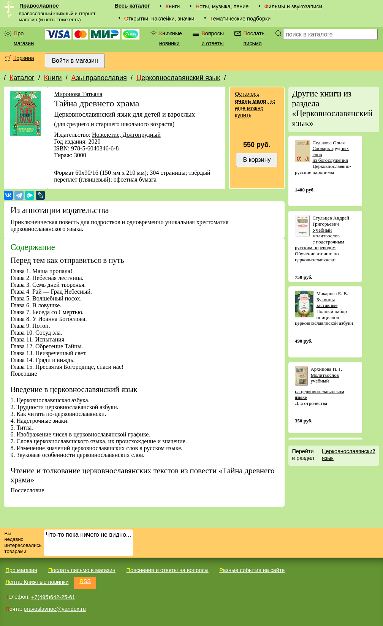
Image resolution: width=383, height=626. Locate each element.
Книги (173, 6)
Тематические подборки (240, 19)
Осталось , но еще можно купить (255, 104)
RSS (85, 581)
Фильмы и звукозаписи (293, 6)
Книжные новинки (170, 38)
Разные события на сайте (252, 570)
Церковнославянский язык (178, 78)
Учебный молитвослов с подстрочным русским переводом (319, 239)
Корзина (23, 58)
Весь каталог (132, 6)
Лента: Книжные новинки (36, 582)
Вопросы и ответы (212, 38)
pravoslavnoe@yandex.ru (54, 609)
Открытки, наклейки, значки (159, 19)
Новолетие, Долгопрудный (126, 134)
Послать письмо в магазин (82, 570)
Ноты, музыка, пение (222, 6)
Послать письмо (253, 38)
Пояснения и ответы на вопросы (168, 570)
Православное (39, 6)
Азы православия (99, 78)
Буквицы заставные (326, 302)
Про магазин (24, 38)
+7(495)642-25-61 (53, 597)
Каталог (21, 78)
